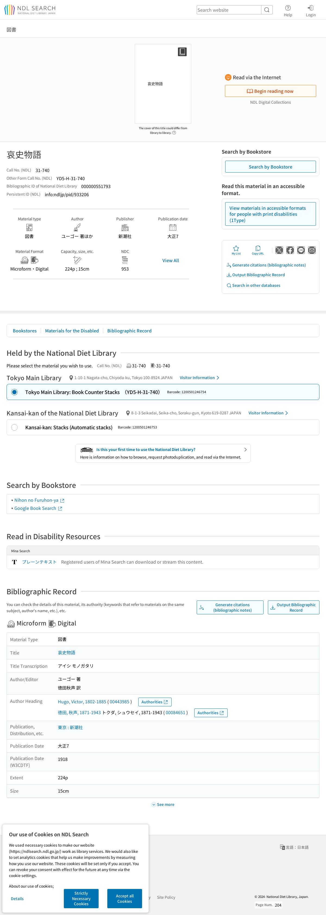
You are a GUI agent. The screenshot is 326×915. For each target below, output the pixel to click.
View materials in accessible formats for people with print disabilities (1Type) (268, 214)
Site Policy (166, 897)
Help (288, 10)
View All (170, 260)
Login (311, 10)
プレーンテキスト (39, 561)
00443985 (119, 701)
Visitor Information (200, 377)
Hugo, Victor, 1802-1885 (82, 701)
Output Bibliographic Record (255, 275)
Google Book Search (38, 508)
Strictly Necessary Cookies (81, 898)
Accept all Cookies (125, 898)
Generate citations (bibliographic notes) (266, 265)
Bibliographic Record (129, 330)
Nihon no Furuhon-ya (39, 500)
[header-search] (235, 9)
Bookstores (25, 330)
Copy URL (258, 250)
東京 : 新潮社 (70, 727)
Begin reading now (270, 91)
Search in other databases (253, 285)
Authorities (155, 702)
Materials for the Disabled (72, 330)
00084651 (175, 712)
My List (236, 250)
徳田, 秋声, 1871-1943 (79, 712)
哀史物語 (66, 652)
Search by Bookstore (270, 166)
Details (17, 898)
